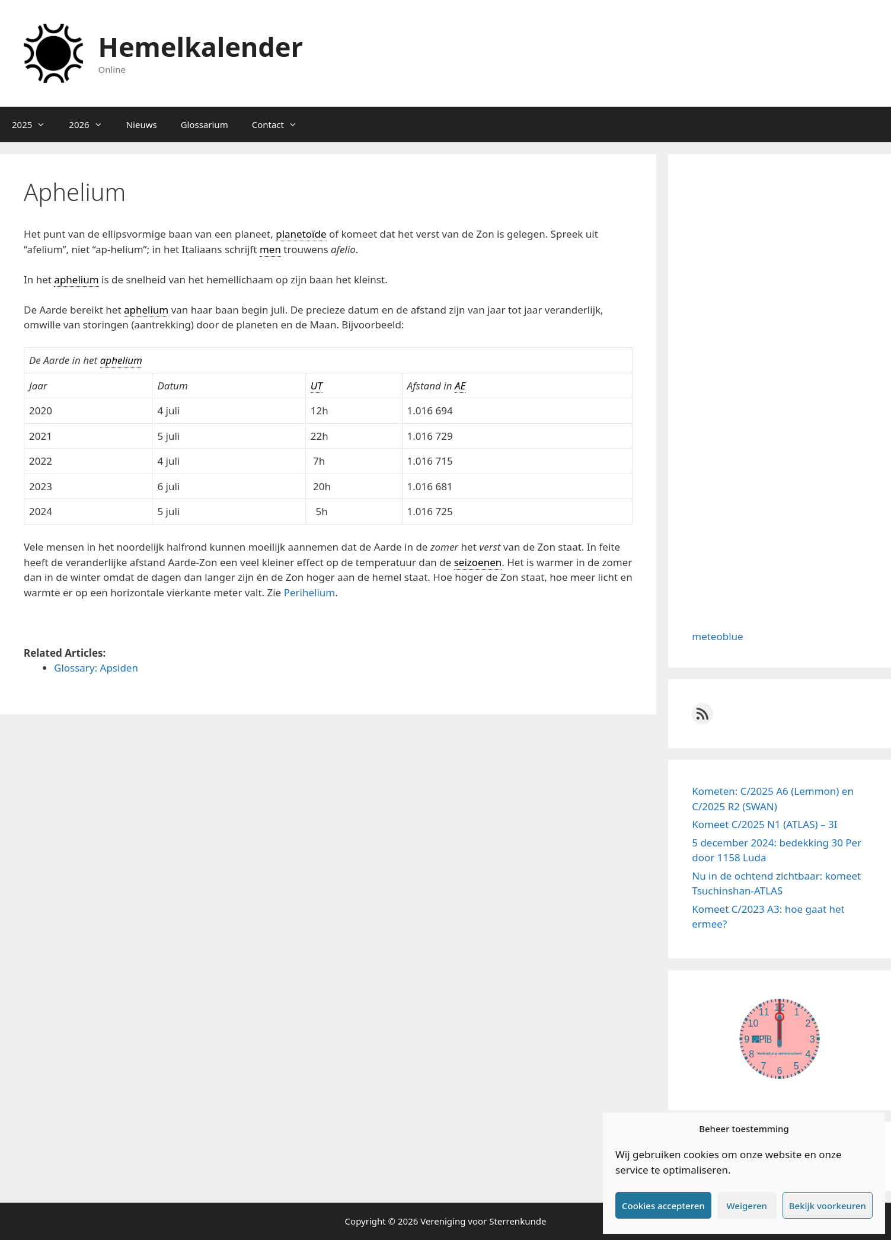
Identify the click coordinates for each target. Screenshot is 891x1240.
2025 (34, 124)
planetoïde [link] (301, 234)
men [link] (270, 249)
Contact (280, 124)
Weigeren (747, 1206)
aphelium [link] (76, 279)
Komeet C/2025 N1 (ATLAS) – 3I (764, 824)
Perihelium (310, 592)
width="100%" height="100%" (779, 1038)
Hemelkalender (200, 46)
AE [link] (460, 385)
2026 (91, 124)
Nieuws (141, 124)
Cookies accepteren (663, 1206)
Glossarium (204, 124)
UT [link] (316, 385)
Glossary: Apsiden (96, 668)
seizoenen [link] (478, 562)
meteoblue (717, 636)
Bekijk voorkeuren (827, 1206)
